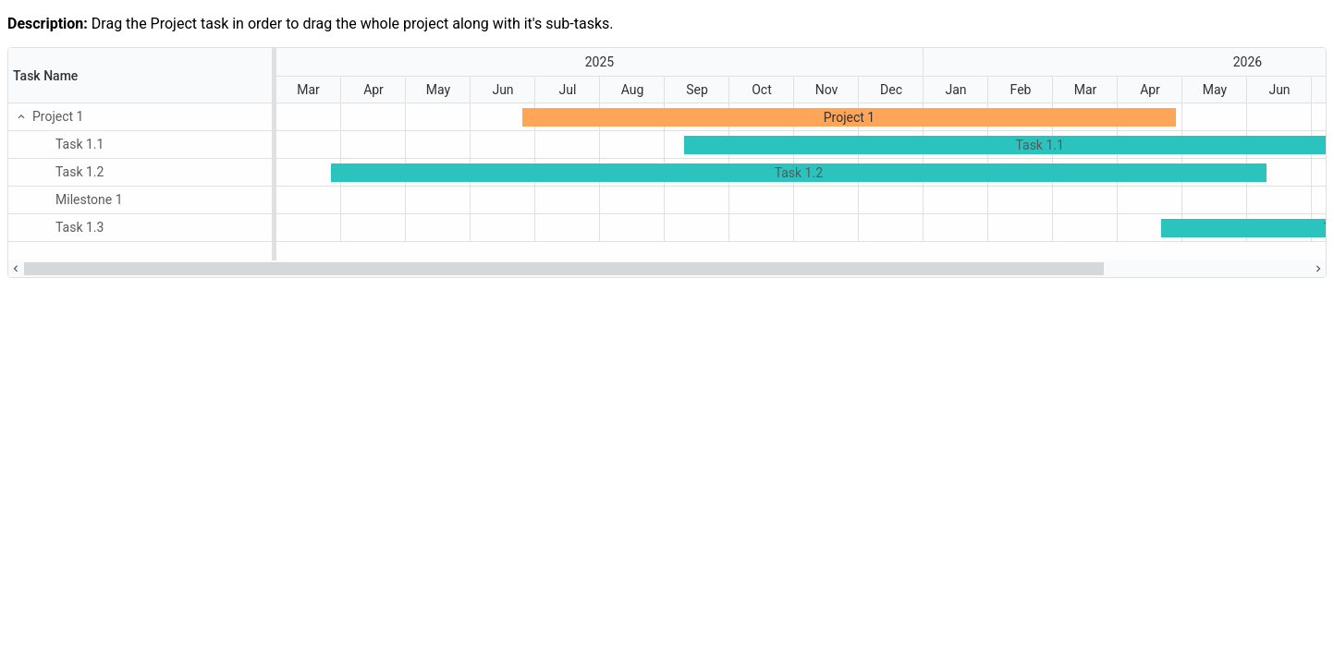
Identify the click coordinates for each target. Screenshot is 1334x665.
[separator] (274, 154)
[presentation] (667, 154)
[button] (20, 116)
